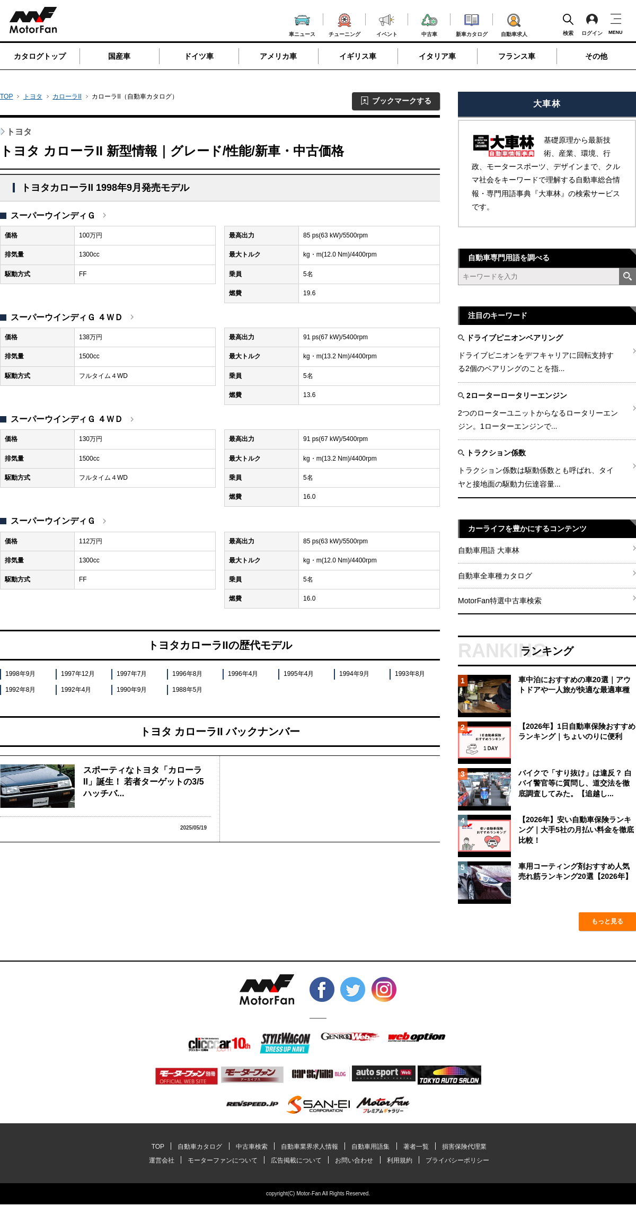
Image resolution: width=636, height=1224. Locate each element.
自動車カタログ (200, 1146)
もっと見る (607, 921)
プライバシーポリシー (457, 1160)
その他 (596, 56)
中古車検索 (252, 1146)
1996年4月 (243, 673)
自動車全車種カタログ (495, 575)
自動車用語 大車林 (488, 550)
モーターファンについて (223, 1160)
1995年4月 (299, 673)
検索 (568, 24)
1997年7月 (132, 673)
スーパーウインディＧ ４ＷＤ (67, 317)
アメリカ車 (278, 56)
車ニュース (302, 24)
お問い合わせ (354, 1160)
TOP (6, 96)
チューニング (344, 23)
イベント (387, 24)
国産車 (119, 56)
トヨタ (32, 96)
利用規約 (399, 1160)
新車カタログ (472, 23)
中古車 (429, 23)
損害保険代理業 (464, 1146)
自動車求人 (514, 23)
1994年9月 (354, 673)
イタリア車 (437, 56)
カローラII (67, 96)
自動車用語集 (370, 1146)
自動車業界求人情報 (309, 1146)
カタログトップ (40, 56)
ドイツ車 (199, 56)
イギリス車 (357, 56)
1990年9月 (132, 689)
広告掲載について (296, 1160)
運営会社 (161, 1160)
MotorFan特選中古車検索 (500, 600)
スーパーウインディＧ (53, 215)
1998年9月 (20, 673)
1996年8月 (187, 673)
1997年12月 (78, 673)
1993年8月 (410, 673)
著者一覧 (416, 1146)
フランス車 (516, 56)
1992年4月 (76, 689)
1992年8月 (20, 689)
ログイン (592, 24)
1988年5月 (187, 689)
